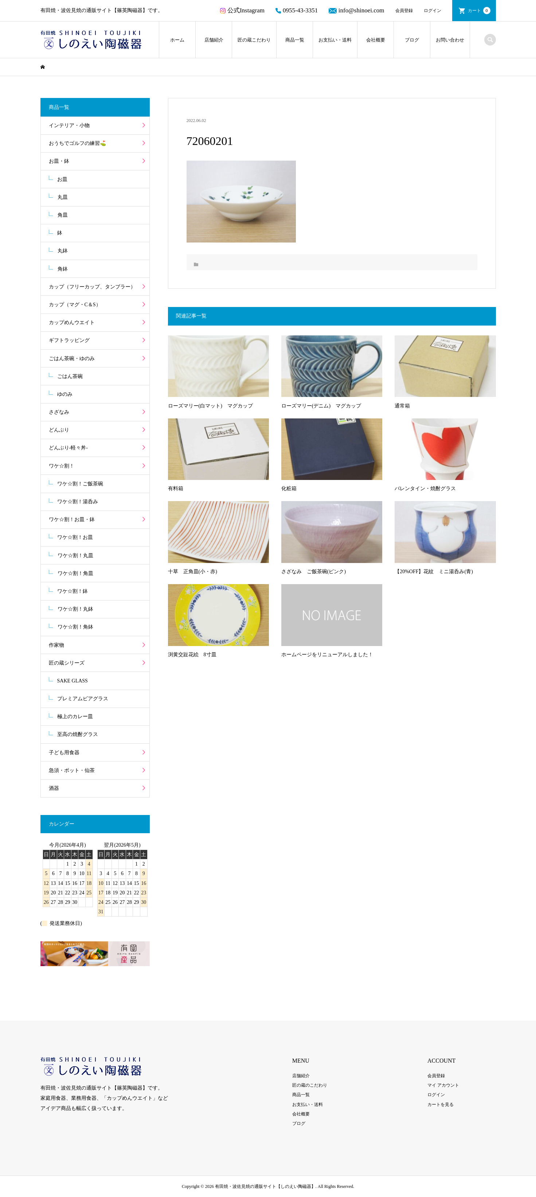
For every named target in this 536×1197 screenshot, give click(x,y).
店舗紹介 (213, 40)
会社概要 (375, 40)
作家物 (56, 645)
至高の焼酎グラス (77, 734)
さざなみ (59, 412)
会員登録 (404, 10)
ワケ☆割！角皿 (75, 573)
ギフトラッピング (69, 340)
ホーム (177, 40)
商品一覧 (294, 40)
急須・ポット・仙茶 (72, 770)
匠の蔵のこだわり (309, 1085)
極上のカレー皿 (75, 716)
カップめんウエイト (72, 322)
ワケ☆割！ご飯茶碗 (80, 484)
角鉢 (63, 269)
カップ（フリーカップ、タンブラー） (92, 287)
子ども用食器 (64, 752)
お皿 (62, 179)
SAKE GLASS (72, 681)
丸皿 (63, 197)
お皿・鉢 (59, 161)
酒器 (54, 788)
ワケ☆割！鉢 (72, 591)
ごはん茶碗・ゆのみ (72, 358)
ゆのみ (65, 394)
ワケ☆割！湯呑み (77, 501)
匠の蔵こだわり (254, 40)
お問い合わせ (450, 40)
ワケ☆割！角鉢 (75, 627)
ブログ (412, 40)
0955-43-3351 (296, 10)
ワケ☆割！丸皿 (75, 555)
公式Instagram (242, 10)
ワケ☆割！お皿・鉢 (72, 519)
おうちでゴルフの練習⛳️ (77, 143)
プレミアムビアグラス (82, 698)
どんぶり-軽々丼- (68, 447)
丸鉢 (63, 250)
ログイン (432, 10)
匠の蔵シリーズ (67, 663)
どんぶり (59, 430)
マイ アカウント (443, 1085)
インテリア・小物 (69, 125)
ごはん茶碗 (70, 376)
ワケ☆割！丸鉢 (75, 609)
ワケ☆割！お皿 (75, 537)
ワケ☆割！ (61, 466)
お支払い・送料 (335, 40)
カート (479, 10)
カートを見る (440, 1104)
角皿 (63, 215)
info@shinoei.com (356, 10)
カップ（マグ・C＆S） (75, 304)
